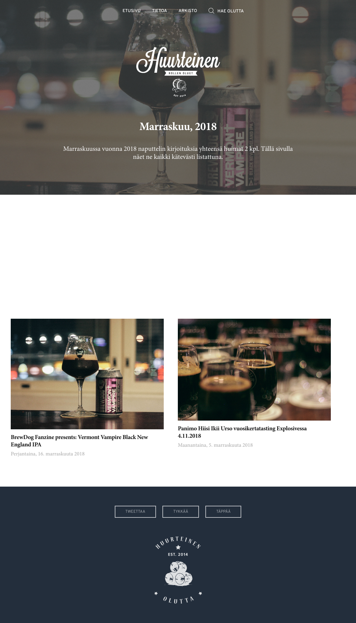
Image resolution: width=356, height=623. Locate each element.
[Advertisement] (178, 252)
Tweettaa (135, 512)
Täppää (223, 512)
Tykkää (180, 512)
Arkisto (188, 11)
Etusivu (131, 11)
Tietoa (159, 11)
